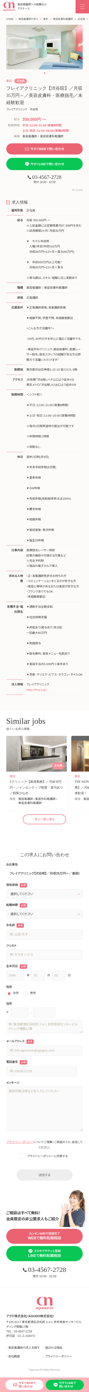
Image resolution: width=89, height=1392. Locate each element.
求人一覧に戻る (44, 819)
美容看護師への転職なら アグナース (25, 6)
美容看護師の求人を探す (24, 1347)
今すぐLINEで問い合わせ (44, 164)
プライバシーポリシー (20, 1142)
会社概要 (14, 1356)
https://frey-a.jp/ (36, 689)
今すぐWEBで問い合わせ (44, 149)
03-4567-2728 (44, 177)
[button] (44, 72)
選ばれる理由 (53, 1347)
